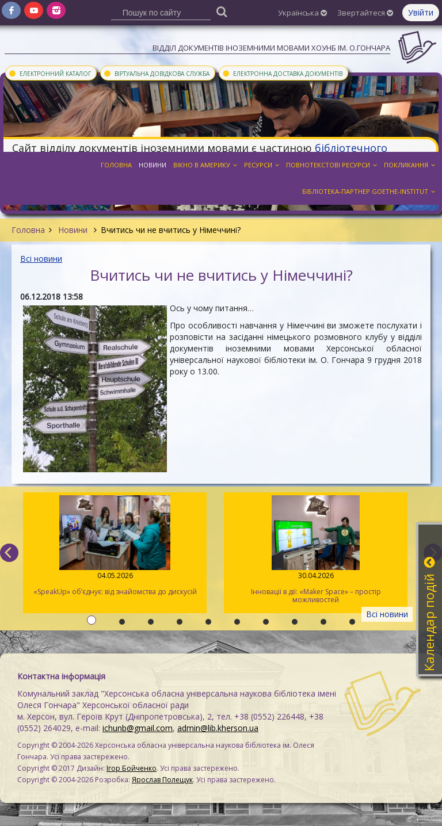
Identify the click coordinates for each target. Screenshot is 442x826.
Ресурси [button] (261, 164)
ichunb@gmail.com (137, 727)
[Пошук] (221, 11)
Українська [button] (302, 12)
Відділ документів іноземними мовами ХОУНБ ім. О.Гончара (271, 48)
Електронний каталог (49, 73)
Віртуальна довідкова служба (156, 73)
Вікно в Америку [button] (205, 164)
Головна (28, 229)
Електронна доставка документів (282, 73)
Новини (73, 229)
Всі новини (41, 258)
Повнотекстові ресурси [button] (331, 164)
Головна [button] (116, 164)
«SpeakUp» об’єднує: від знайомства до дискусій (115, 545)
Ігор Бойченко (131, 768)
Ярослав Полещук (162, 780)
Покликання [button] (409, 164)
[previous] (9, 553)
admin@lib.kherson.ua (217, 727)
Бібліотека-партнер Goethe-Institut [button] (368, 191)
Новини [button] (152, 164)
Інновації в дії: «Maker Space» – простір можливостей (316, 550)
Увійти (420, 12)
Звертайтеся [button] (365, 12)
